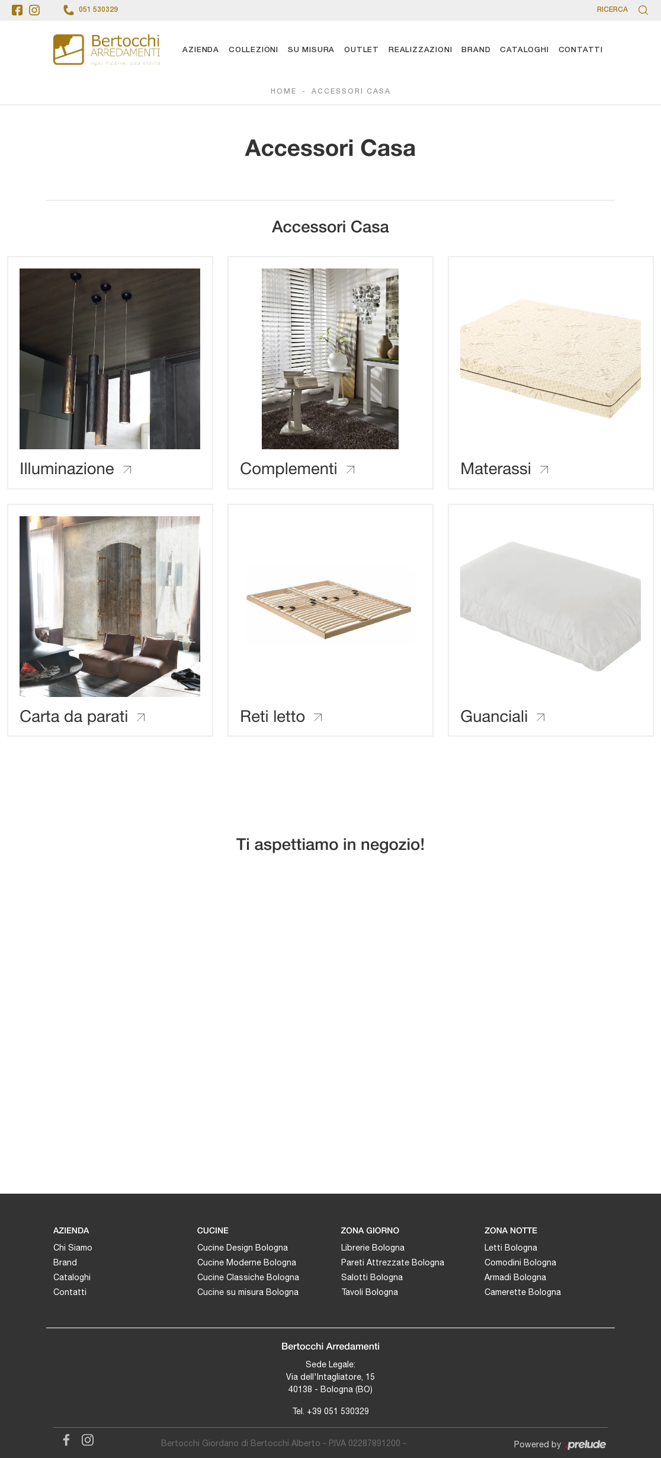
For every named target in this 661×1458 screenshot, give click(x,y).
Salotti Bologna (372, 1276)
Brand (475, 50)
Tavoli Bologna (369, 1291)
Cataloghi (524, 50)
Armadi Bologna (515, 1276)
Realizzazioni (420, 50)
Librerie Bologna (373, 1246)
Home (284, 92)
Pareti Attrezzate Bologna (392, 1261)
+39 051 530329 (338, 1410)
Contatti (581, 50)
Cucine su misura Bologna (248, 1291)
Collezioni (253, 50)
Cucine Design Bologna (242, 1246)
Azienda (200, 50)
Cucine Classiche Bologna (248, 1276)
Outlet (361, 50)
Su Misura (311, 50)
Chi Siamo (72, 1246)
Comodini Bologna (520, 1261)
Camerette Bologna (522, 1291)
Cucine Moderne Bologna (246, 1261)
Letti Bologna (510, 1246)
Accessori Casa (351, 92)
